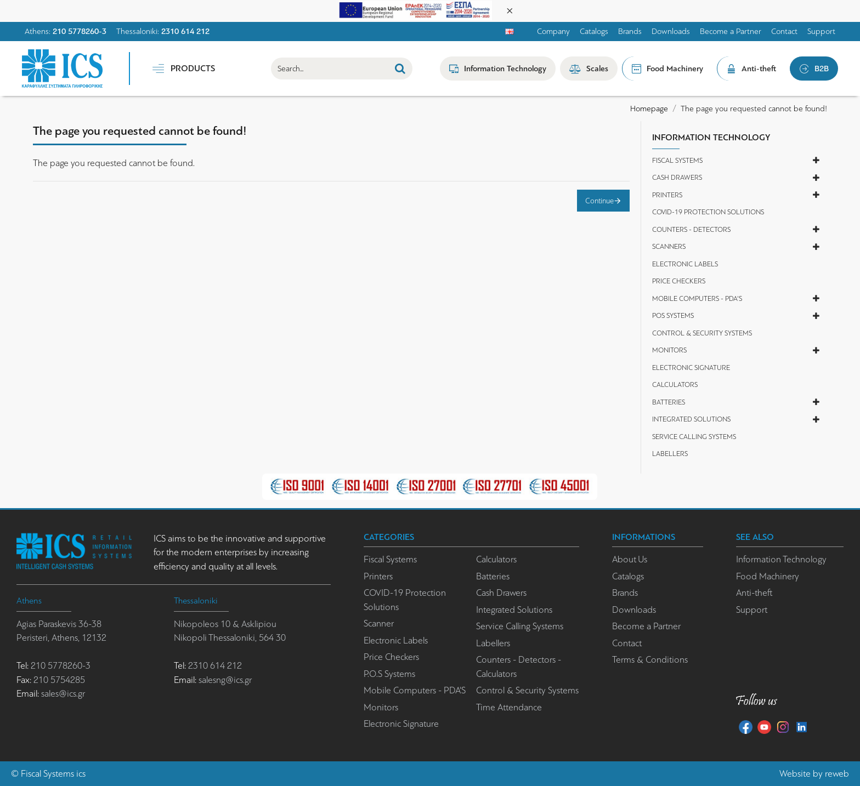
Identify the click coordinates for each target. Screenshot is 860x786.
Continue (599, 200)
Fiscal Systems (47, 773)
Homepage (649, 108)
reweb (837, 773)
